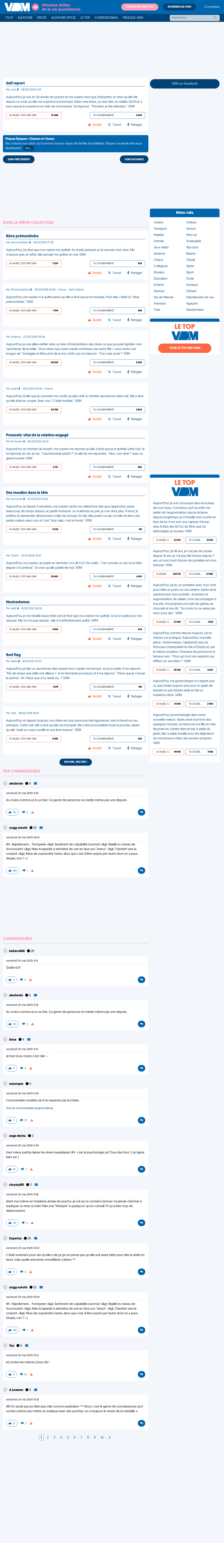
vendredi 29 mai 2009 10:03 (22, 1248)
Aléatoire (25, 17)
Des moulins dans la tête (27, 493)
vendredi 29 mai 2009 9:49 (22, 1145)
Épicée (41, 17)
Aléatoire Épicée (63, 17)
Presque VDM (133, 17)
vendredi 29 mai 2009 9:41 (22, 1049)
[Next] (109, 1437)
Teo (12, 1345)
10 (102, 1437)
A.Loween (16, 1390)
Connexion (212, 7)
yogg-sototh (18, 828)
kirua (13, 1039)
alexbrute (16, 783)
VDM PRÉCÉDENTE (19, 159)
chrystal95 (17, 1185)
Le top (85, 17)
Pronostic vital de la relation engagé (37, 435)
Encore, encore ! (75, 762)
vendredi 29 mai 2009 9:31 (22, 960)
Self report (15, 83)
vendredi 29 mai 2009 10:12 (22, 1355)
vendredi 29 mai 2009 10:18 (22, 1399)
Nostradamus (18, 602)
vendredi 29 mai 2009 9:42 (22, 1093)
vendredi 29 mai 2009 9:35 (22, 793)
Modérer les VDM (179, 6)
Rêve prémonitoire (22, 236)
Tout (9, 17)
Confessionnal (106, 17)
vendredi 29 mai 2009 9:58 (22, 1194)
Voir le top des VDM (184, 348)
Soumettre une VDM (140, 6)
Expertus (15, 1238)
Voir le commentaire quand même (29, 1108)
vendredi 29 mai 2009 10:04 (23, 837)
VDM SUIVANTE (134, 159)
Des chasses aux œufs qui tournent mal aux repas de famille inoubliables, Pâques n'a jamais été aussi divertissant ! (73, 144)
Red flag (13, 655)
